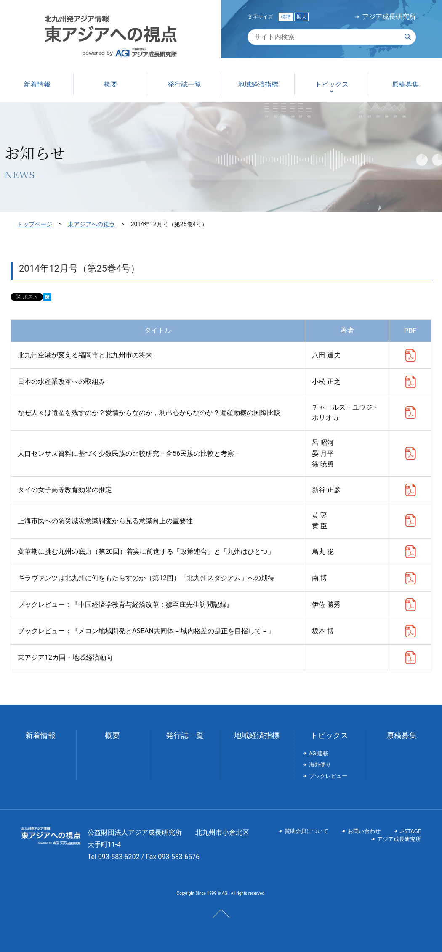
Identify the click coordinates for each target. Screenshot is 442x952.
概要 (112, 735)
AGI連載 (319, 753)
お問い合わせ (364, 831)
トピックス (329, 735)
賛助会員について (306, 831)
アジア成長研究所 (389, 17)
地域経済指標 (257, 735)
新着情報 (40, 735)
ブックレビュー (328, 776)
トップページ (34, 224)
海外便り (320, 765)
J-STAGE (410, 831)
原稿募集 (401, 735)
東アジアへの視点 (91, 224)
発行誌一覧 (185, 735)
